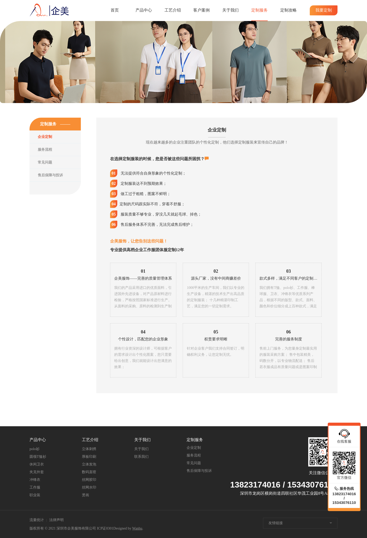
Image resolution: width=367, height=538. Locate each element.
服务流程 (45, 149)
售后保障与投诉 (50, 175)
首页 (115, 10)
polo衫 (35, 449)
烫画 (85, 495)
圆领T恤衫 (38, 457)
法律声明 (56, 520)
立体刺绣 (89, 449)
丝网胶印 (89, 480)
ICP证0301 (105, 528)
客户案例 (201, 10)
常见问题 (45, 162)
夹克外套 (37, 472)
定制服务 (259, 10)
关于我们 (230, 10)
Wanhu (137, 528)
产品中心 (144, 10)
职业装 (35, 495)
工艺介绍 (173, 10)
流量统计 (37, 520)
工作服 (35, 487)
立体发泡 (89, 464)
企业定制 (45, 137)
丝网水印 (89, 487)
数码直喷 (89, 472)
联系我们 (141, 457)
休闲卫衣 (37, 464)
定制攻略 (288, 10)
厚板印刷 (89, 457)
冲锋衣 (35, 480)
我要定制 (323, 10)
